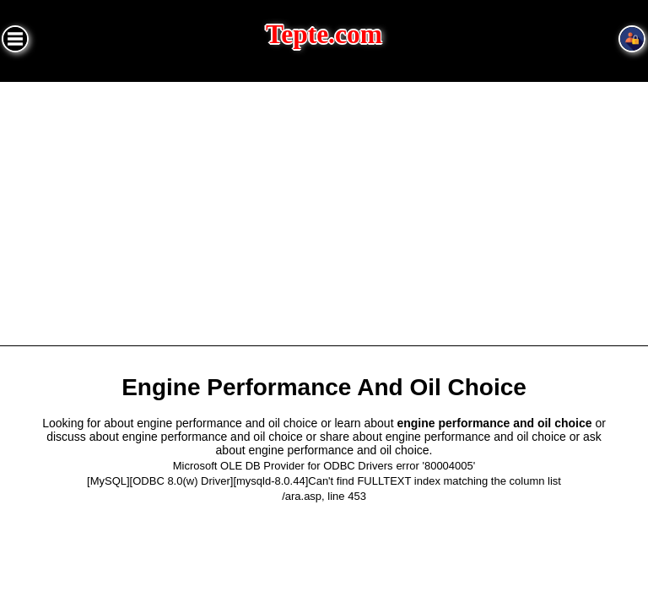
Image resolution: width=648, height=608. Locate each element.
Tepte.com (324, 34)
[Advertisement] (324, 208)
